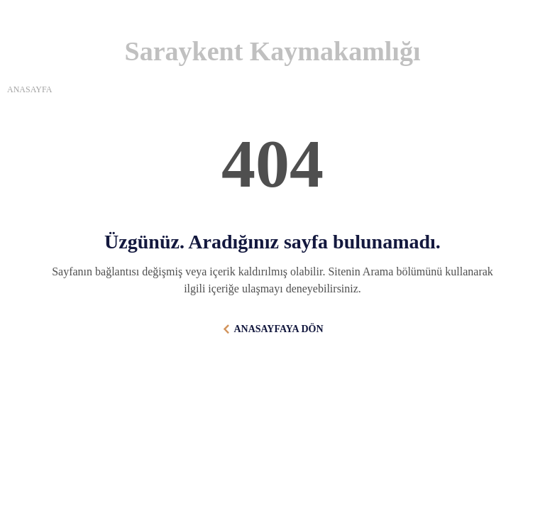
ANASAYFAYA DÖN (278, 329)
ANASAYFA (29, 89)
